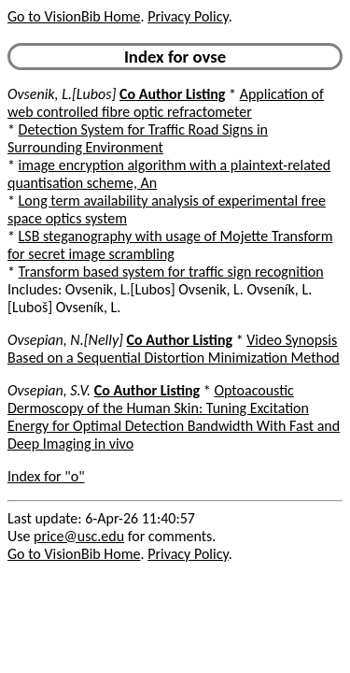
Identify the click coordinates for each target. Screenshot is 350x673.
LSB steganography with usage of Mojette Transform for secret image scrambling (169, 245)
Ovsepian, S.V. (49, 390)
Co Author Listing (172, 94)
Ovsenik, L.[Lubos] (61, 94)
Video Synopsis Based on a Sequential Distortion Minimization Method (173, 348)
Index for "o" (46, 476)
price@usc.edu (79, 536)
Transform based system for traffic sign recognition (171, 271)
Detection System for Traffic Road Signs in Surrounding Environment (137, 138)
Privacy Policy (187, 16)
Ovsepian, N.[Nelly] (65, 340)
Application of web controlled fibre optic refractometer (165, 103)
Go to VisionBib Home (73, 16)
